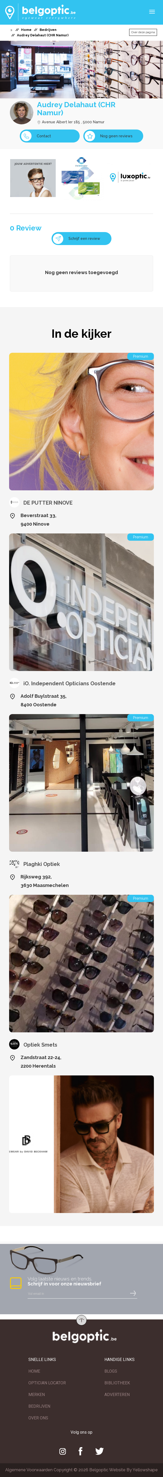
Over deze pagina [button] (143, 32)
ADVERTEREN (117, 1394)
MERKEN (36, 1394)
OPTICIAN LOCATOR (47, 1382)
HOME (34, 1371)
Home (26, 30)
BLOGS (110, 1371)
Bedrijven (48, 30)
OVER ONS (38, 1417)
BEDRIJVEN (39, 1406)
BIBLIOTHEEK (117, 1382)
